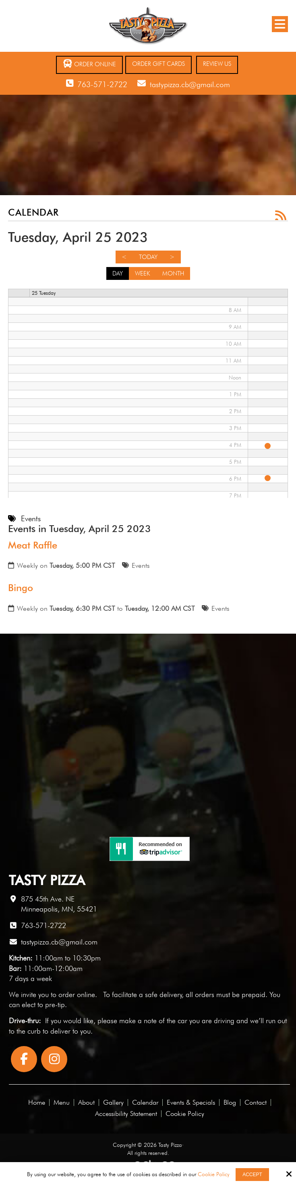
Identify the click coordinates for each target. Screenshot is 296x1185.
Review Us (217, 63)
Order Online (89, 63)
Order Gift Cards (158, 63)
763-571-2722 (102, 84)
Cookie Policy (214, 1174)
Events (141, 565)
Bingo (20, 588)
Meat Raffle (32, 545)
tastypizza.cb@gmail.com (190, 84)
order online (76, 994)
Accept (252, 1174)
